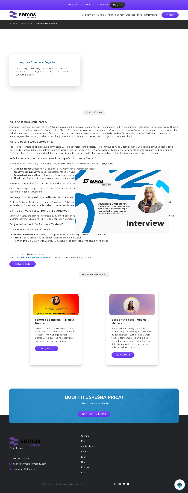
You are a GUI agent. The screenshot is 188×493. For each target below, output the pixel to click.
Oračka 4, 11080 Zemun (23, 469)
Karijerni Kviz (150, 15)
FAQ (83, 457)
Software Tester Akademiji (36, 257)
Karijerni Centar (116, 15)
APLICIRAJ (117, 5)
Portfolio (85, 441)
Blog (139, 15)
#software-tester (22, 264)
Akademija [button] (88, 15)
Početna (13, 23)
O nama (101, 15)
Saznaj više (46, 348)
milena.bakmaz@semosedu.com (27, 464)
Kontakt (170, 15)
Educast (85, 467)
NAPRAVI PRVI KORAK (94, 414)
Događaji (130, 15)
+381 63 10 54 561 (19, 458)
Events (84, 451)
